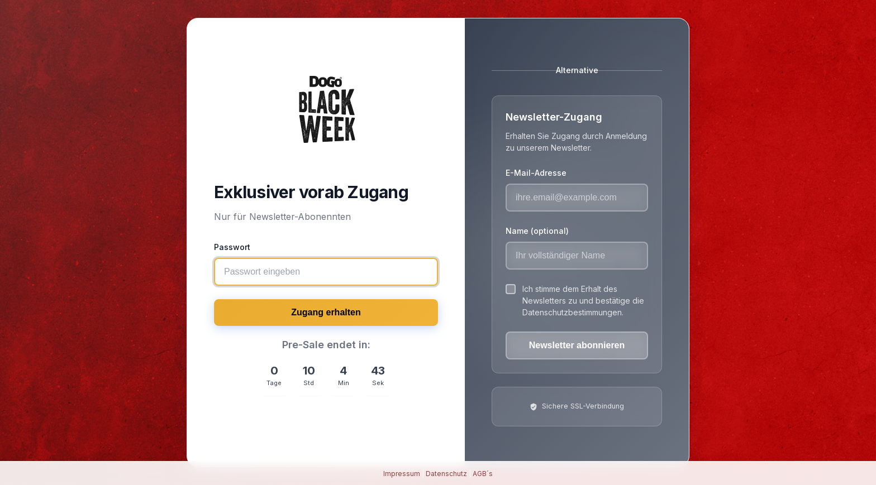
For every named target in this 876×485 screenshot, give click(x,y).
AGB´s (483, 473)
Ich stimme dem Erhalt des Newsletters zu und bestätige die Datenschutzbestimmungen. (583, 300)
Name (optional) (537, 231)
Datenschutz (446, 473)
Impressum (401, 473)
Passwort (232, 247)
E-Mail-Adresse (536, 172)
